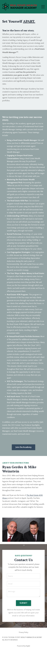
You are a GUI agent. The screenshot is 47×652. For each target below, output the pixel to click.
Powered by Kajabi (23, 646)
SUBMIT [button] (24, 603)
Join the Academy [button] (23, 447)
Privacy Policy (23, 632)
